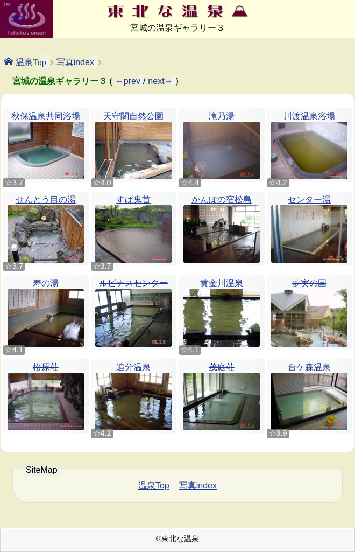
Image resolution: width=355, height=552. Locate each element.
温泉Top (31, 61)
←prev (127, 81)
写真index (75, 62)
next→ (160, 81)
